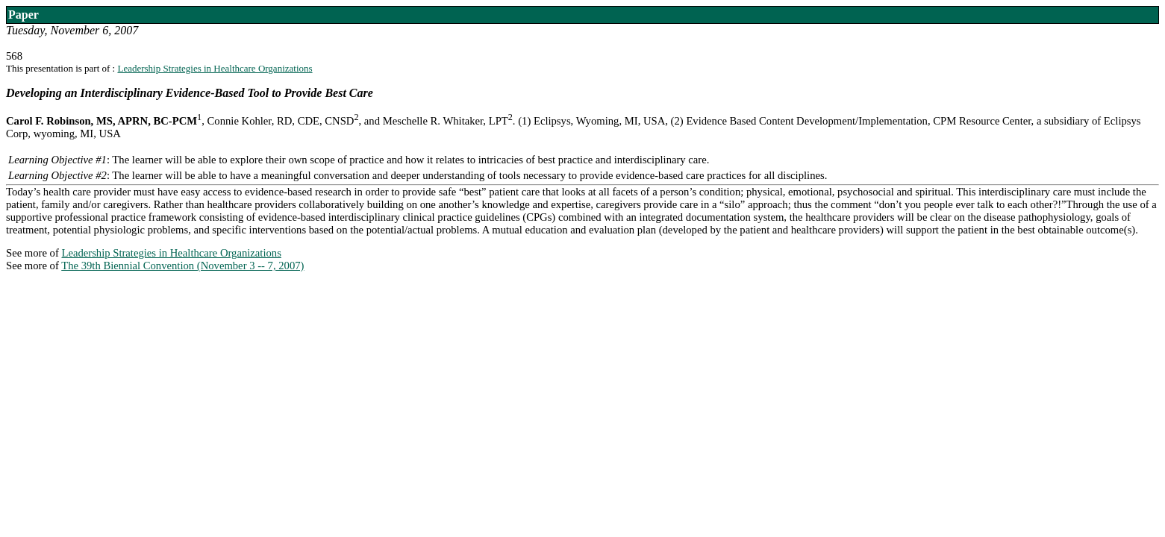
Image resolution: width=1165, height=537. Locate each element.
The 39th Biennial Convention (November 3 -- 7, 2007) (182, 265)
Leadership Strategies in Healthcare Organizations (214, 68)
